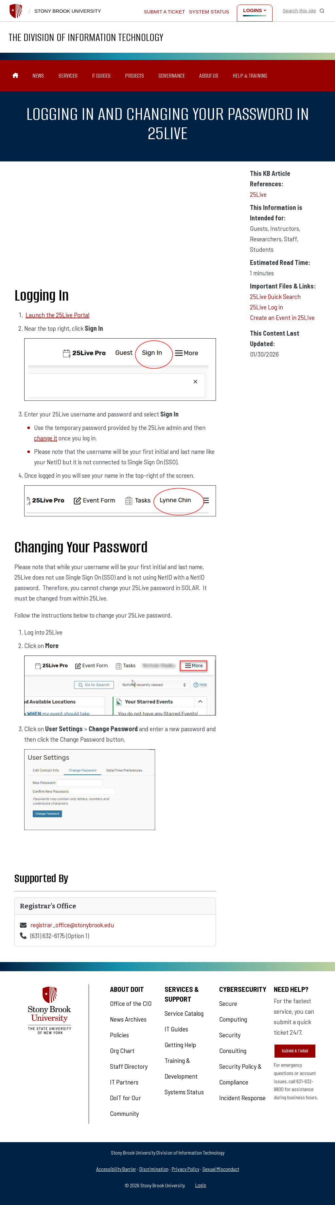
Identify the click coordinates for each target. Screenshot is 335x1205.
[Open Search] (303, 11)
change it (45, 438)
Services (68, 76)
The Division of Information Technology (86, 37)
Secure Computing (233, 1011)
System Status (209, 11)
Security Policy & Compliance (240, 1074)
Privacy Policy (185, 1169)
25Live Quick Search (275, 296)
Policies (119, 1035)
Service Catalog (184, 1013)
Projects (134, 76)
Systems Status (184, 1092)
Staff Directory (129, 1066)
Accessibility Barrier (116, 1169)
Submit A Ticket (295, 1051)
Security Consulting (232, 1042)
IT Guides (101, 76)
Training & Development (181, 1068)
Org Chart (122, 1050)
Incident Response (242, 1098)
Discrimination (153, 1169)
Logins (252, 10)
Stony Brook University (67, 11)
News (38, 76)
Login (200, 1185)
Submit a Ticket (164, 11)
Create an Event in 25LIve (282, 317)
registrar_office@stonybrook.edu (72, 925)
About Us (208, 76)
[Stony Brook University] (16, 11)
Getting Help (180, 1044)
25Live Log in (266, 307)
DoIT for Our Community (125, 1105)
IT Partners (124, 1082)
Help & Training (250, 76)
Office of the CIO (130, 1003)
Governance (172, 76)
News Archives (128, 1019)
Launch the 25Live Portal (57, 315)
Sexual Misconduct (221, 1169)
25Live (258, 194)
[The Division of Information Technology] (16, 76)
